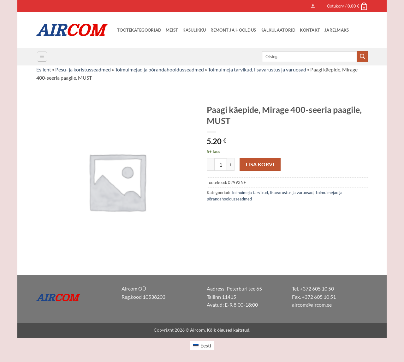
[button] (313, 6)
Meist (172, 30)
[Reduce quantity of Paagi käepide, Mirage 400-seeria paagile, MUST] (210, 164)
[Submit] (362, 56)
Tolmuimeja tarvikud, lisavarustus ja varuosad (257, 69)
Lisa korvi (260, 164)
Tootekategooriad (139, 30)
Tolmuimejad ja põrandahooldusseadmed (159, 69)
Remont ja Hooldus (233, 30)
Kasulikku (194, 30)
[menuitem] (202, 345)
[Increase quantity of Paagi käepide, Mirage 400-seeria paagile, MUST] (231, 164)
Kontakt (310, 30)
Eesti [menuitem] (205, 345)
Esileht (43, 69)
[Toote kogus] (220, 164)
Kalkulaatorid (277, 30)
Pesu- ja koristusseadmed (83, 69)
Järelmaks (336, 30)
